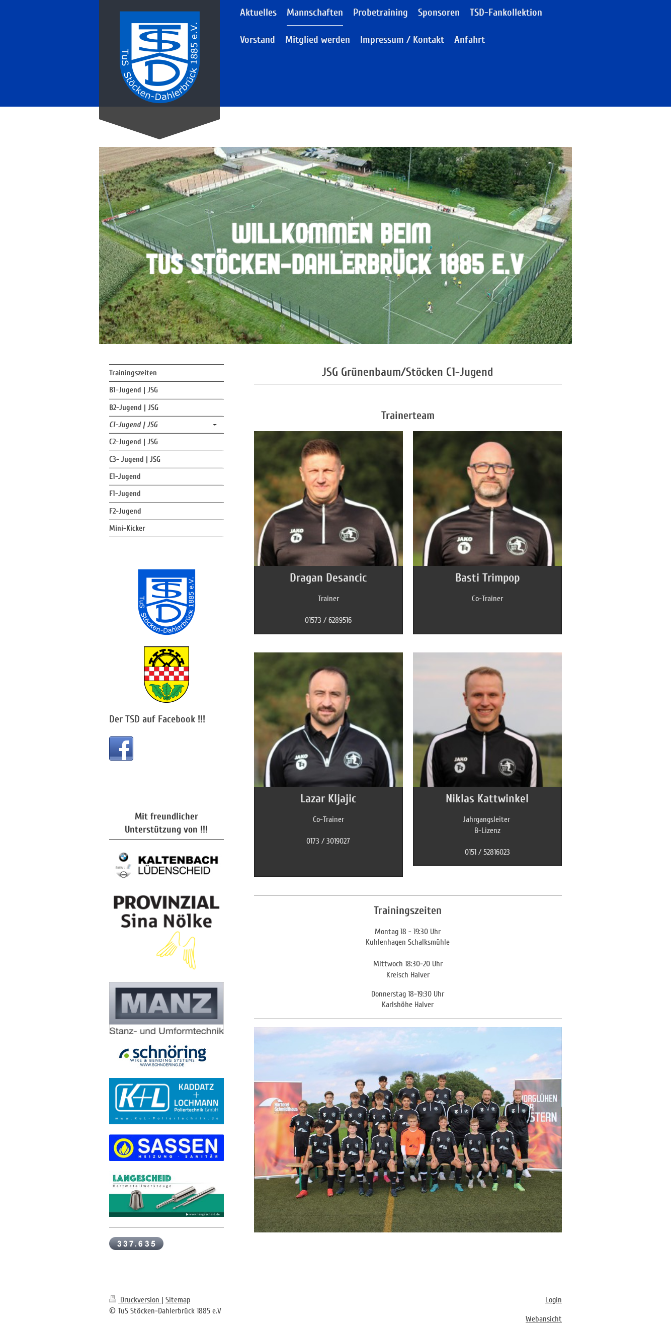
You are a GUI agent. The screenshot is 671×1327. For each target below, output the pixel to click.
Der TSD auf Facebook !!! (157, 719)
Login (553, 1300)
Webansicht (544, 1319)
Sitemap (177, 1300)
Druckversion (135, 1300)
